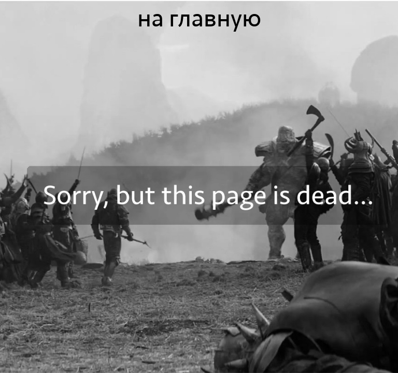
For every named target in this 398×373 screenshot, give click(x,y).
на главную (199, 19)
